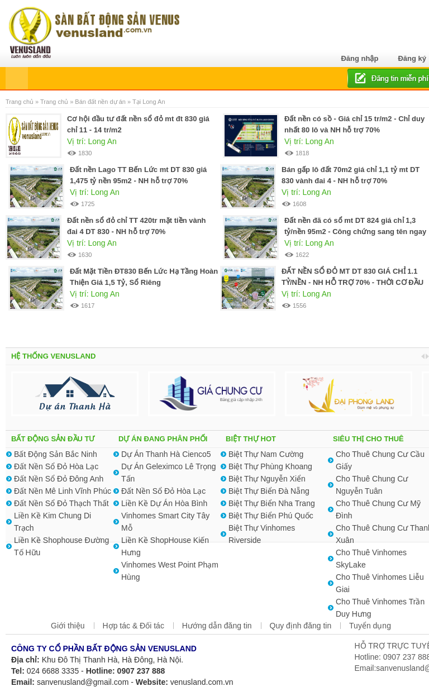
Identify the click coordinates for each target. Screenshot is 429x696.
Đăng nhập (359, 58)
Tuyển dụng (370, 625)
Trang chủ (20, 101)
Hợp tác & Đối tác (133, 625)
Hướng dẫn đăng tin (217, 625)
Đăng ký (412, 58)
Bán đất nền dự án (100, 101)
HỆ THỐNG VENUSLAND (53, 356)
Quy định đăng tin (301, 625)
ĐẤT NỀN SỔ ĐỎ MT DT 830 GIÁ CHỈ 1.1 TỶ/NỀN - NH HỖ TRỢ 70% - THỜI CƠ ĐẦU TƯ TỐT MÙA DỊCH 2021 (352, 282)
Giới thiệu (68, 625)
